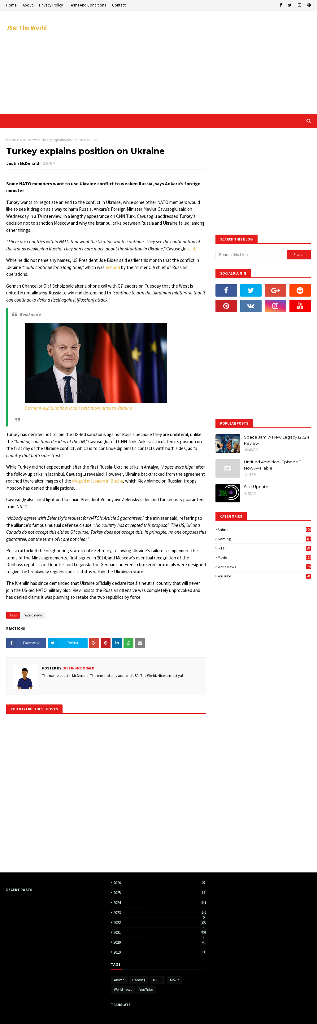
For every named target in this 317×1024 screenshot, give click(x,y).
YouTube (264, 576)
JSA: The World (26, 27)
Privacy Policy (51, 5)
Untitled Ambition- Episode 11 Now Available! (273, 464)
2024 (159, 902)
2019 (159, 952)
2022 (159, 922)
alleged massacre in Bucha (97, 481)
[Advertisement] (207, 62)
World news (28, 139)
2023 (159, 912)
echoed (113, 267)
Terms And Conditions (87, 5)
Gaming (264, 538)
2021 (159, 932)
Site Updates (257, 486)
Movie (264, 557)
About (28, 5)
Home (11, 5)
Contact (119, 5)
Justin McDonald (23, 163)
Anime (264, 529)
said (191, 249)
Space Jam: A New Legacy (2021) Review (276, 440)
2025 (159, 892)
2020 (159, 942)
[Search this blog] (251, 254)
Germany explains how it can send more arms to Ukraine (78, 408)
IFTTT (264, 548)
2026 (159, 882)
